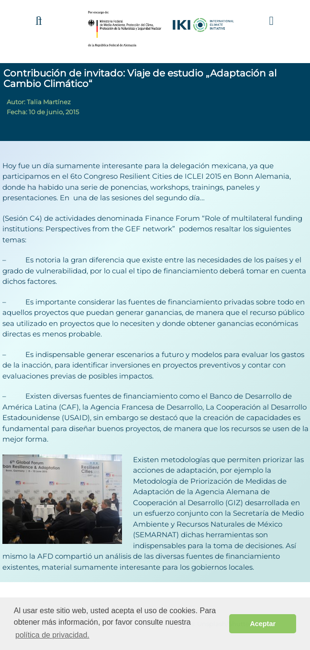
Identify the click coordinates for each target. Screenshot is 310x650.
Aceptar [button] (263, 624)
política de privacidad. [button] (52, 635)
